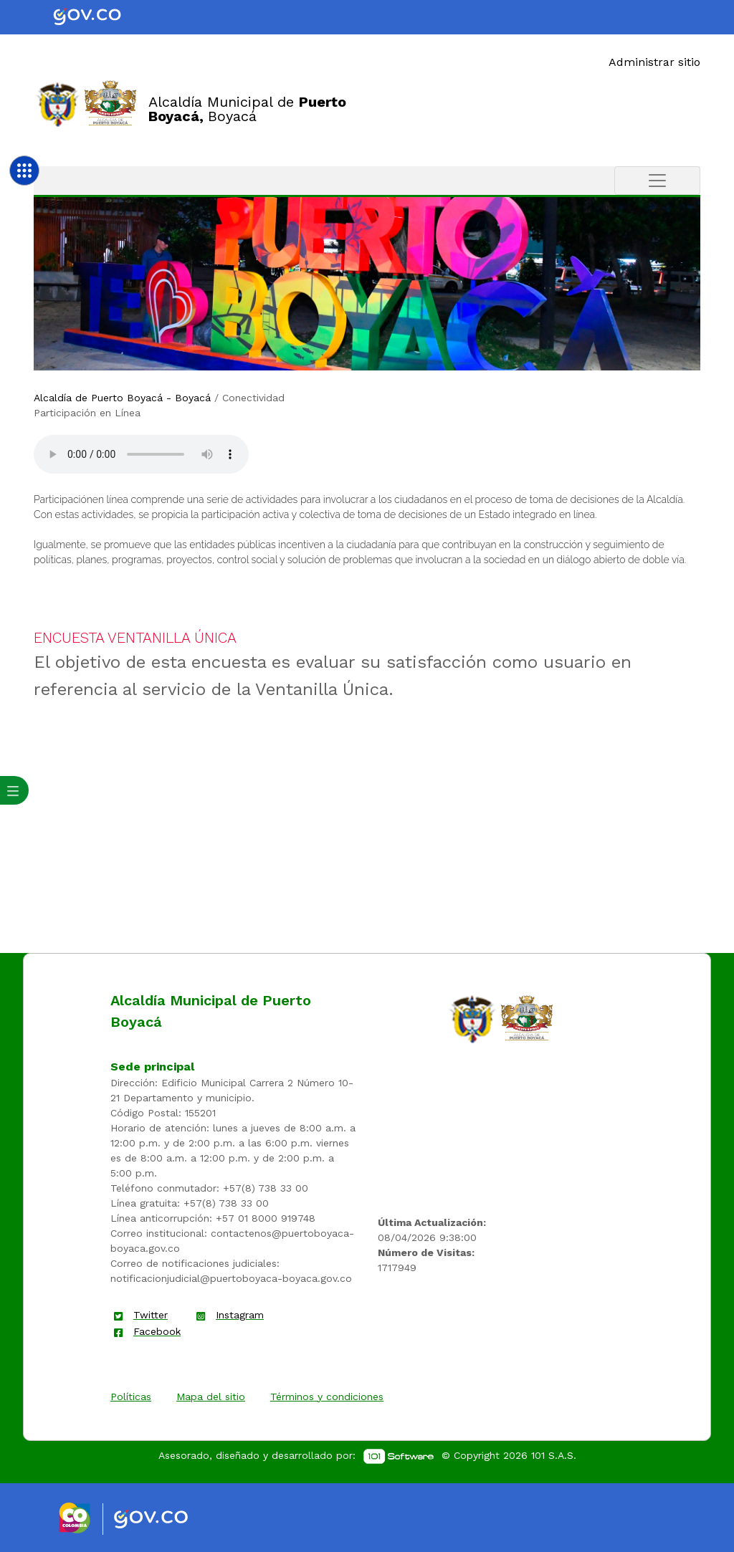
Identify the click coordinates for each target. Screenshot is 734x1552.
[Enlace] (58, 104)
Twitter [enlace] (150, 1315)
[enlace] (472, 1018)
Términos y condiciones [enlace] (326, 1396)
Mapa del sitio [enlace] (210, 1396)
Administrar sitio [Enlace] (654, 62)
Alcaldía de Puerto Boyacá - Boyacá (122, 397)
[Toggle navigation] (657, 180)
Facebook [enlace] (157, 1331)
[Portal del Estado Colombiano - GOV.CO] (99, 17)
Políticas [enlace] (130, 1396)
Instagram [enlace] (240, 1315)
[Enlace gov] (163, 1520)
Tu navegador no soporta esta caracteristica (141, 454)
